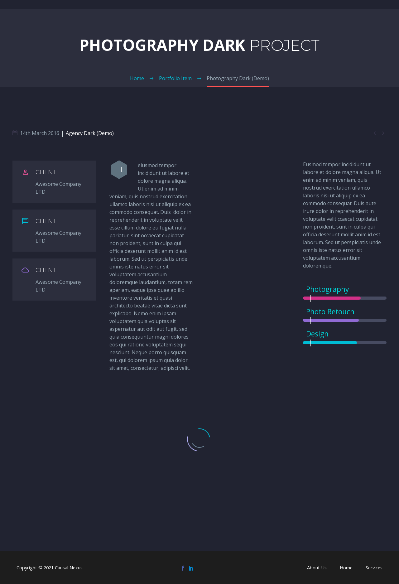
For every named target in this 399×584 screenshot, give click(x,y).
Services (374, 567)
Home (346, 567)
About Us (317, 567)
